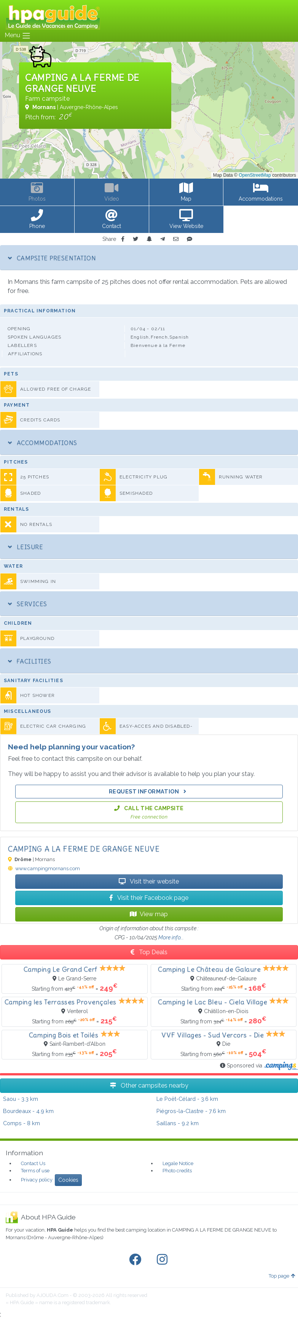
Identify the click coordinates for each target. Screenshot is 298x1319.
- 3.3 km (20, 1099)
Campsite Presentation (52, 258)
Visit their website (149, 881)
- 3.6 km (187, 1099)
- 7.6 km (191, 1111)
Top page (282, 1276)
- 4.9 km (28, 1111)
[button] (37, 219)
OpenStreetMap (255, 175)
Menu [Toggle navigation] (18, 35)
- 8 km (21, 1123)
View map (149, 914)
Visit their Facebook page (148, 897)
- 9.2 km (177, 1123)
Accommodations (42, 443)
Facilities (29, 661)
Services (27, 604)
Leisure (25, 547)
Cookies (68, 1180)
